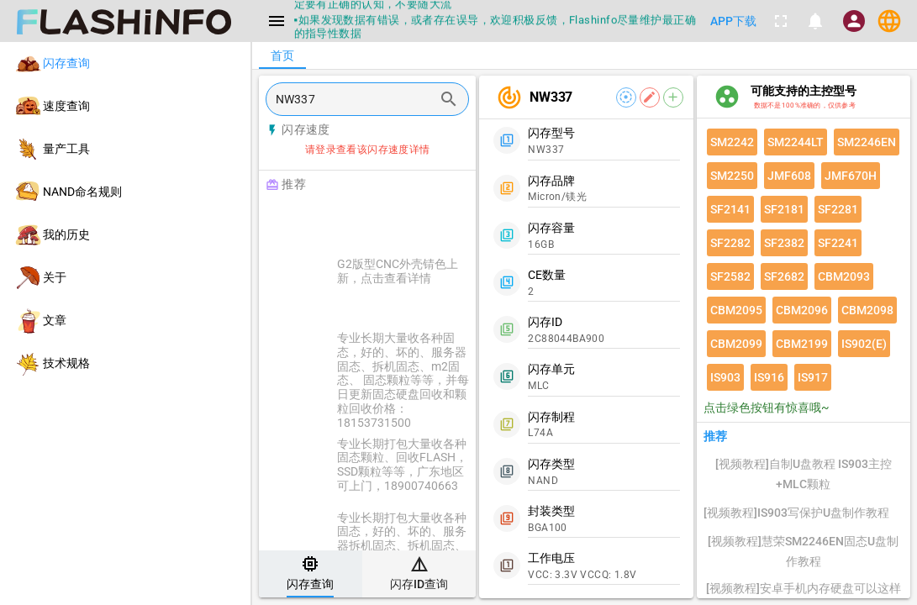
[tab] (310, 573)
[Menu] (276, 21)
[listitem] (125, 63)
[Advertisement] (409, 220)
